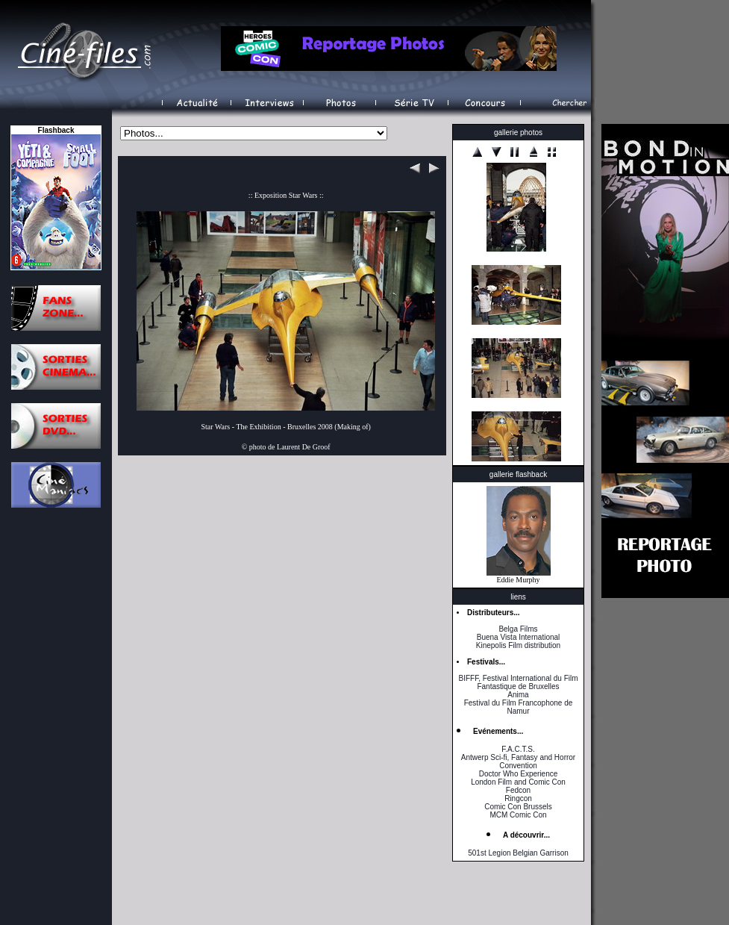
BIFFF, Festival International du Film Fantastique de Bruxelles (518, 682)
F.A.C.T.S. (517, 749)
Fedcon (518, 790)
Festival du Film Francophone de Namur (518, 707)
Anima (517, 695)
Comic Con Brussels (518, 807)
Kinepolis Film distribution (518, 645)
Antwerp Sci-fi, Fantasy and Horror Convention (518, 761)
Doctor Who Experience (518, 774)
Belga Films (517, 629)
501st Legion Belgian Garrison (518, 853)
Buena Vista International (518, 637)
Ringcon (518, 798)
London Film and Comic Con (518, 782)
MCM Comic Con (517, 815)
